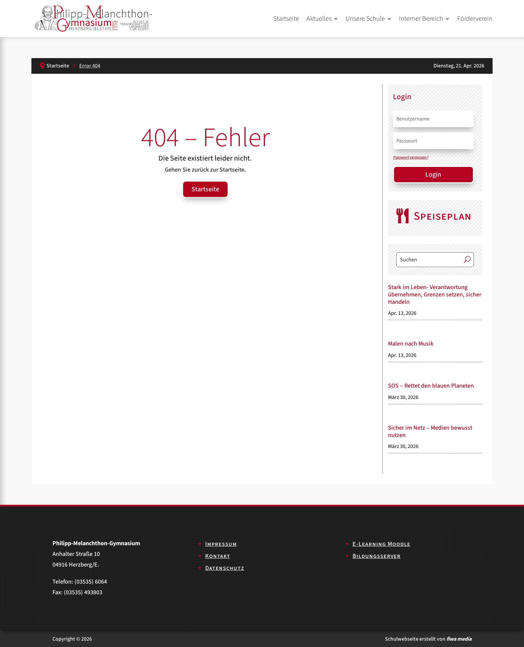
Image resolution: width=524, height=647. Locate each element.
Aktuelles (319, 18)
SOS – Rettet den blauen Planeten (431, 386)
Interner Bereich (421, 18)
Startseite (286, 18)
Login (433, 174)
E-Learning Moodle (381, 544)
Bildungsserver (377, 556)
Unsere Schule (365, 18)
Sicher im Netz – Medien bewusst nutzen (430, 431)
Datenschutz (224, 568)
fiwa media (459, 639)
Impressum (221, 544)
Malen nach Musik (410, 344)
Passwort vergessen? (410, 157)
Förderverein (475, 18)
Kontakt (217, 556)
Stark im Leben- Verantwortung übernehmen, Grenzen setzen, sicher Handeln (434, 294)
